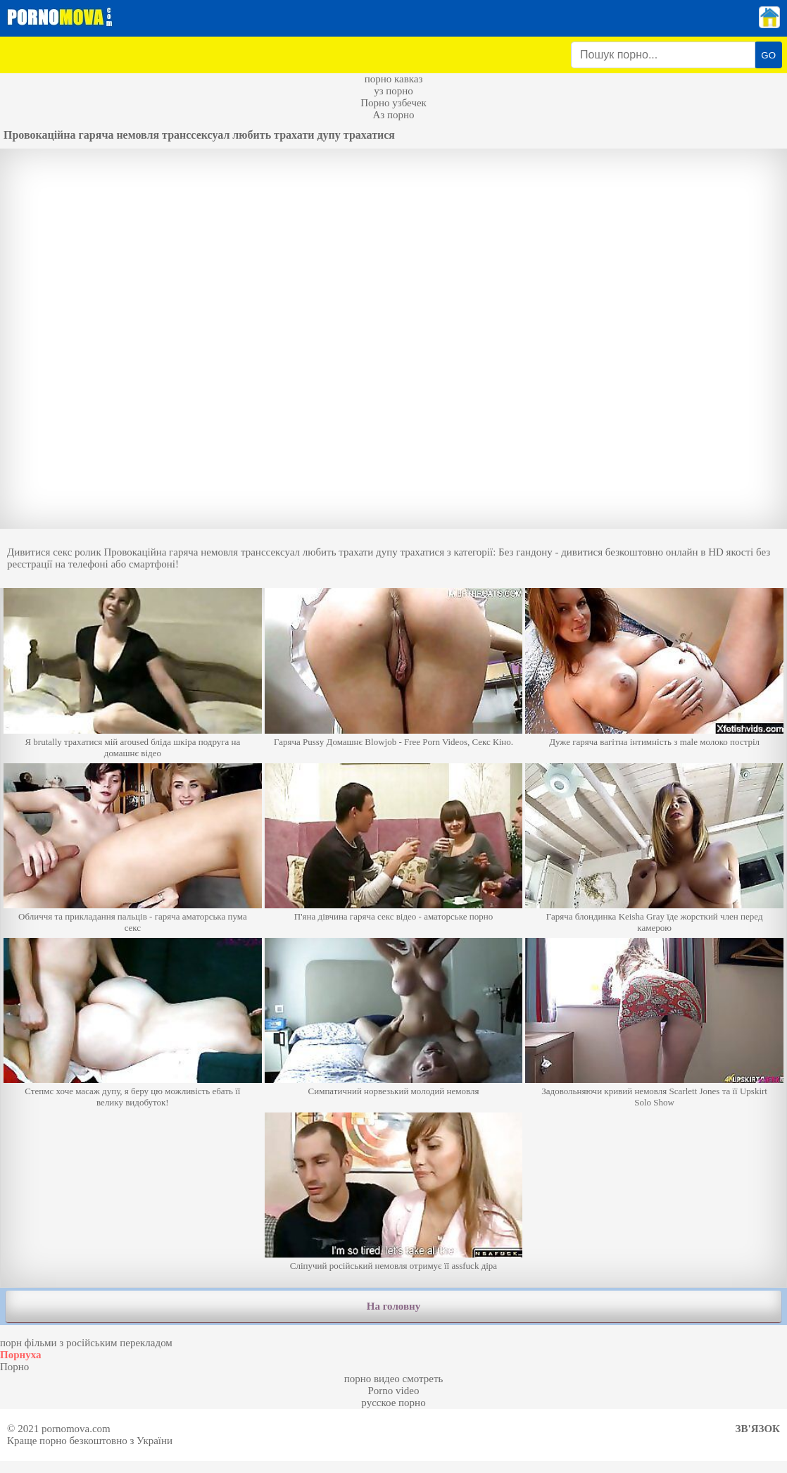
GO (768, 55)
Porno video (394, 1390)
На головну (393, 1306)
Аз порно (393, 114)
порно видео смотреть (393, 1378)
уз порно (393, 90)
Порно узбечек (393, 102)
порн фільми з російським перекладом (86, 1342)
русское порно (393, 1402)
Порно (14, 1366)
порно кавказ (394, 78)
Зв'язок (758, 1428)
